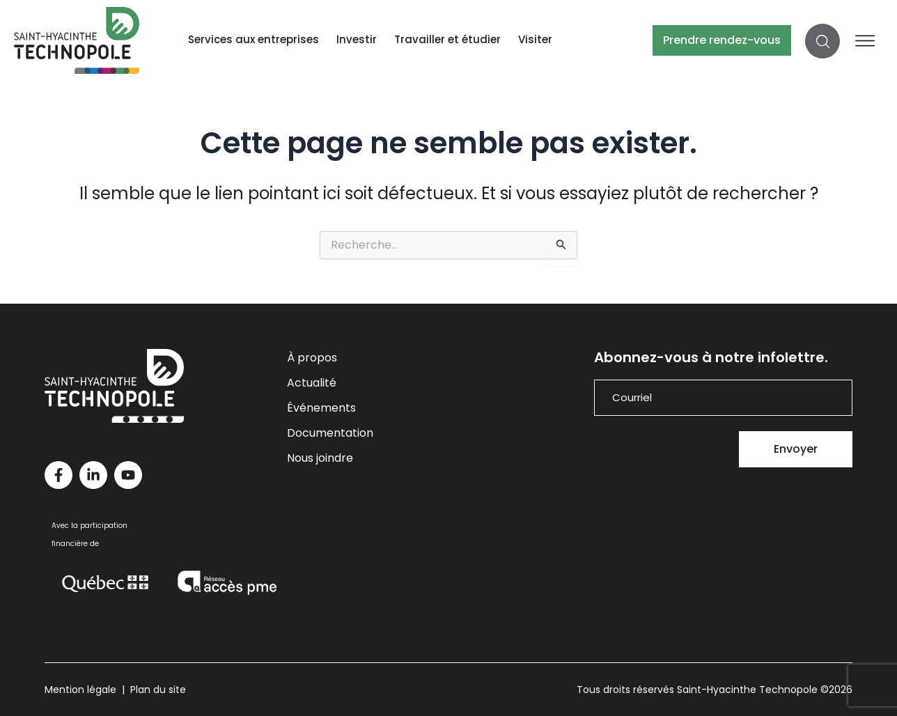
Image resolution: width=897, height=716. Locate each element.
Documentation (330, 433)
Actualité (311, 383)
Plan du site (158, 689)
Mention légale (80, 689)
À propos (312, 358)
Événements (321, 408)
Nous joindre (320, 458)
